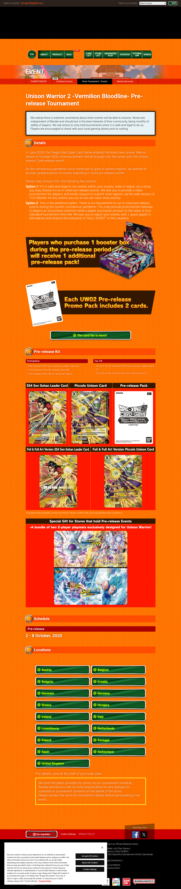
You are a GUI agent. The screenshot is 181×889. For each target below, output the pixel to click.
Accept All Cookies (90, 856)
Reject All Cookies (90, 863)
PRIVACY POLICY (87, 834)
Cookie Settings (68, 834)
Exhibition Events (63, 81)
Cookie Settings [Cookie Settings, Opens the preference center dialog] (90, 869)
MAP (174, 3)
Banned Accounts (125, 81)
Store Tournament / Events (94, 81)
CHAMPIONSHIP (39, 81)
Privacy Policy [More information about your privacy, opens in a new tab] (45, 881)
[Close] (102, 848)
